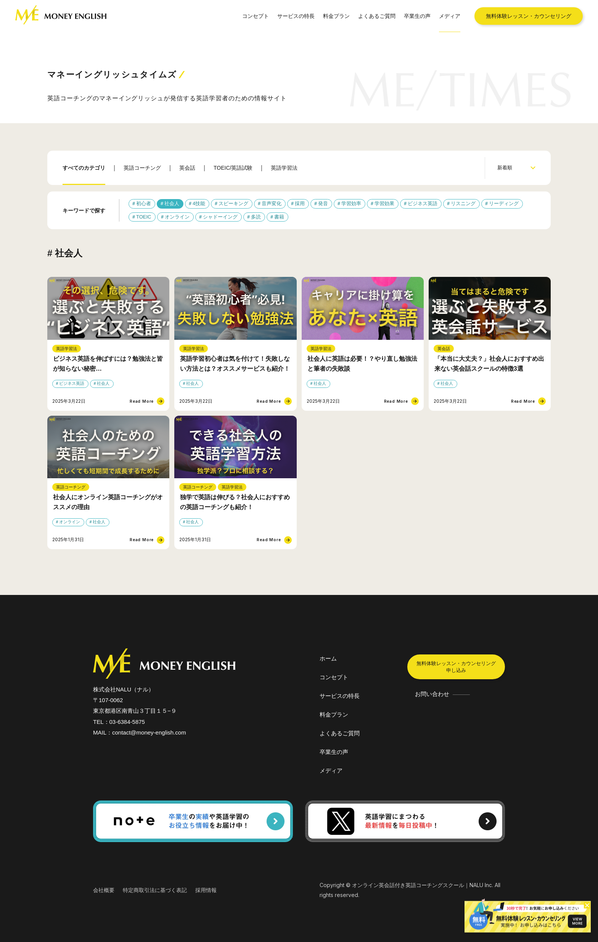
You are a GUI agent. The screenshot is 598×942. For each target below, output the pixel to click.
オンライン (177, 217)
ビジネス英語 (422, 203)
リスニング (463, 203)
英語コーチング (142, 168)
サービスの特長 (296, 16)
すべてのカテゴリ (84, 168)
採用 (300, 203)
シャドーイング (220, 217)
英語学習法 (284, 168)
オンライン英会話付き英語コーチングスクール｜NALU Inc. (422, 885)
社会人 (171, 203)
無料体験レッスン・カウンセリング (528, 16)
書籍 (279, 217)
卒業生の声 (417, 16)
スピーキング (233, 203)
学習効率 (351, 203)
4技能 (199, 203)
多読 (256, 217)
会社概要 (103, 890)
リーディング (504, 203)
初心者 (143, 203)
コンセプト (255, 16)
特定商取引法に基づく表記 (155, 890)
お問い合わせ (432, 694)
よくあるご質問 (376, 16)
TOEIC (143, 217)
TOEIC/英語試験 (233, 168)
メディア (449, 16)
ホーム (328, 658)
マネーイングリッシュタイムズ (116, 74)
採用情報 (206, 890)
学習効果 (384, 203)
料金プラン (336, 16)
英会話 (187, 168)
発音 (323, 203)
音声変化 (271, 203)
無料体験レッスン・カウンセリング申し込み (456, 667)
